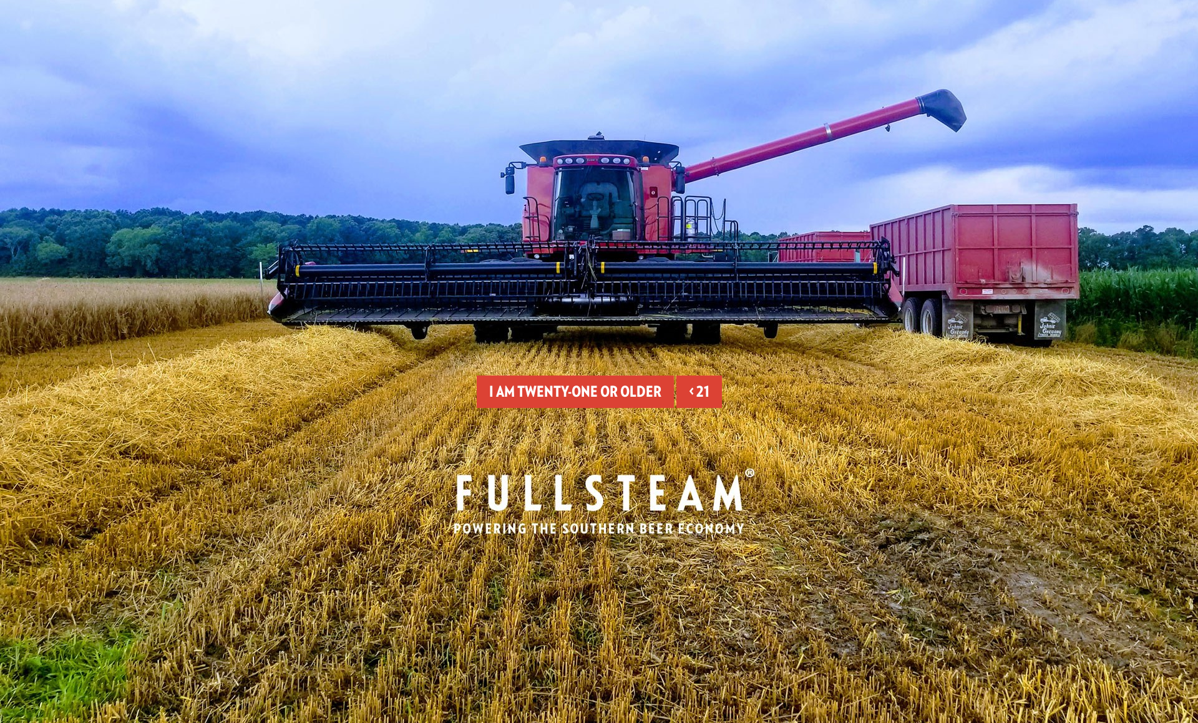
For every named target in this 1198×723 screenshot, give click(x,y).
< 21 (699, 391)
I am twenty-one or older (575, 391)
